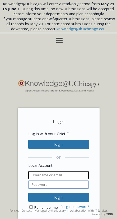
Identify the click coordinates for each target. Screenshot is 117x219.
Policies (14, 210)
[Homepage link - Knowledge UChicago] (58, 90)
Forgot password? (75, 207)
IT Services (101, 210)
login (58, 144)
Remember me (46, 207)
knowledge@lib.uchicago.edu (81, 28)
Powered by (102, 214)
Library (61, 210)
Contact (27, 210)
